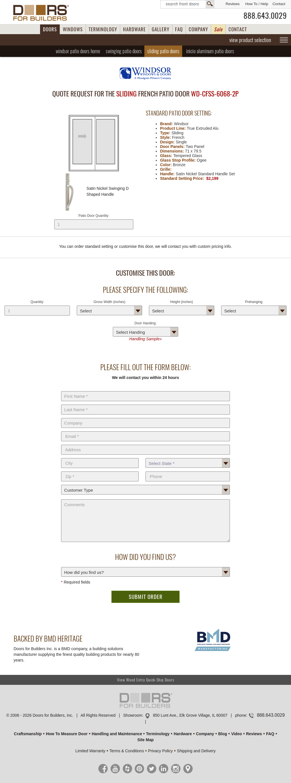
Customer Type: (145, 484)
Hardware (183, 734)
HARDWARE (134, 29)
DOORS (50, 29)
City (100, 457)
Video (236, 734)
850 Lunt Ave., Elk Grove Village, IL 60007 (190, 715)
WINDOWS (73, 29)
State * (188, 457)
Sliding (163, 51)
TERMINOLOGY (103, 29)
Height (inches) (181, 302)
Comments (145, 498)
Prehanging (253, 302)
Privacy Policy (160, 751)
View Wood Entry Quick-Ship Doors (145, 680)
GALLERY (160, 29)
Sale (218, 29)
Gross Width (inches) (109, 302)
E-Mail (145, 430)
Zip (100, 470)
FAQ (179, 29)
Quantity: (37, 302)
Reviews (233, 4)
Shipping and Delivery (196, 751)
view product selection (250, 40)
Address (145, 443)
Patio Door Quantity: (93, 221)
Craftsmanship (28, 734)
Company (145, 417)
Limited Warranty (90, 751)
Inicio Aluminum (210, 51)
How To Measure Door (67, 734)
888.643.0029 (265, 15)
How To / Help (256, 4)
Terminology (158, 734)
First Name (145, 390)
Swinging (124, 51)
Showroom (132, 715)
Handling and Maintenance (117, 734)
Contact (279, 4)
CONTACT (237, 29)
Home (78, 51)
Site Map (145, 739)
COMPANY (198, 29)
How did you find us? (145, 566)
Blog (222, 734)
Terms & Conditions (126, 751)
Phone (188, 470)
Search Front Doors (187, 4)
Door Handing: (145, 323)
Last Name (145, 403)
